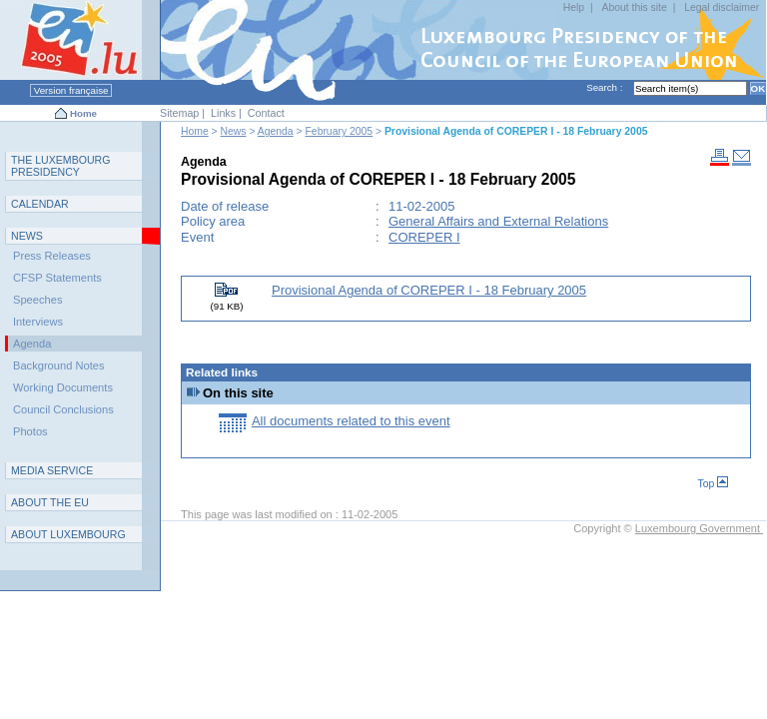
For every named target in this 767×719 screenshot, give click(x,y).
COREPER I (424, 237)
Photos (30, 431)
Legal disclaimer (721, 7)
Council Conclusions (63, 409)
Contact (266, 113)
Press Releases (52, 256)
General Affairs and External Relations (498, 221)
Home (83, 113)
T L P (61, 166)
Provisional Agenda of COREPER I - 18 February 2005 (429, 290)
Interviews (38, 322)
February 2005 (340, 131)
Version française (71, 90)
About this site (633, 7)
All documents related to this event (351, 420)
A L (68, 534)
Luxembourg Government (699, 528)
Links (223, 113)
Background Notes (59, 365)
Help (573, 7)
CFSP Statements (57, 278)
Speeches (37, 300)
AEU (50, 502)
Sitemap (179, 113)
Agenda (276, 131)
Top (713, 483)
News (234, 131)
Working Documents (63, 387)
